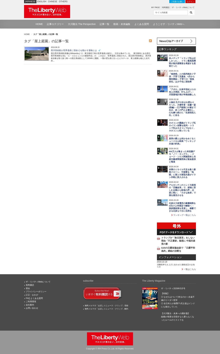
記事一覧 (104, 24)
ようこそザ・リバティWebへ (168, 24)
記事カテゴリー (55, 24)
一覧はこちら (189, 269)
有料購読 (166, 7)
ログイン (190, 2)
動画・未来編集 (121, 24)
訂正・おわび (32, 295)
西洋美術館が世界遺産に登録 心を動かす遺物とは (76, 50)
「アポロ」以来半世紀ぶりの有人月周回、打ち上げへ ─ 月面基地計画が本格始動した (182, 92)
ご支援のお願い (177, 2)
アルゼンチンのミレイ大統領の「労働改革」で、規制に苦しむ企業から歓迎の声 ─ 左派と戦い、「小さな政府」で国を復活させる (182, 190)
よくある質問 (141, 24)
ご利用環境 (31, 301)
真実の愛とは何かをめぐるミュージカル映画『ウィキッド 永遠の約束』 (182, 141)
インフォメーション (170, 257)
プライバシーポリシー (36, 291)
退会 (28, 288)
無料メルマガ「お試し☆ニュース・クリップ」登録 (106, 305)
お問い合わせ (32, 308)
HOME (39, 24)
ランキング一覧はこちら (183, 215)
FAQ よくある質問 (34, 298)
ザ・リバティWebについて (183, 7)
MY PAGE (155, 7)
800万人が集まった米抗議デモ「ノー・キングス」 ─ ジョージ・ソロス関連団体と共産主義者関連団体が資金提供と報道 (182, 156)
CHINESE (52, 1)
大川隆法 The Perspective (82, 24)
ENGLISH (41, 1)
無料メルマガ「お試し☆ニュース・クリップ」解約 (106, 309)
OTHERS (63, 1)
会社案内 (30, 305)
